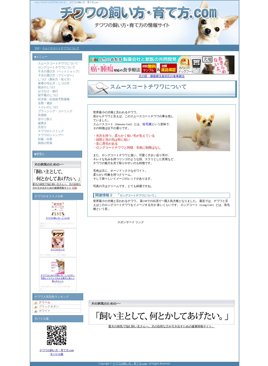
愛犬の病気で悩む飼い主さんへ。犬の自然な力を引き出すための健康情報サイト (56, 184)
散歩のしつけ (46, 87)
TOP (37, 48)
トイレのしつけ (48, 107)
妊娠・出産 (45, 139)
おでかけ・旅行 (48, 91)
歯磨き (42, 123)
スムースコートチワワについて (50, 2)
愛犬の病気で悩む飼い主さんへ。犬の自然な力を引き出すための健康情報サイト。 (161, 325)
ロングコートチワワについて (137, 195)
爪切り (42, 127)
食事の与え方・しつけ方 (54, 83)
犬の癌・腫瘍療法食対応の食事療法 (161, 75)
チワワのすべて (58, 249)
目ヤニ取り (45, 119)
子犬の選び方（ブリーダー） (56, 75)
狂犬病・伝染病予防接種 (54, 99)
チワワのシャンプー (51, 135)
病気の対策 (45, 143)
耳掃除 (42, 115)
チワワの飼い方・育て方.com (84, 2)
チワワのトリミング (51, 131)
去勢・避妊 (45, 103)
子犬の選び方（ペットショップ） (59, 71)
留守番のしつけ (48, 95)
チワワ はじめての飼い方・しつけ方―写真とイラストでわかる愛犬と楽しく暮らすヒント (58, 278)
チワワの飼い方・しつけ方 (58, 218)
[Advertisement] (178, 255)
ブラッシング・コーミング (55, 111)
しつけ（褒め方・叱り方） (55, 79)
